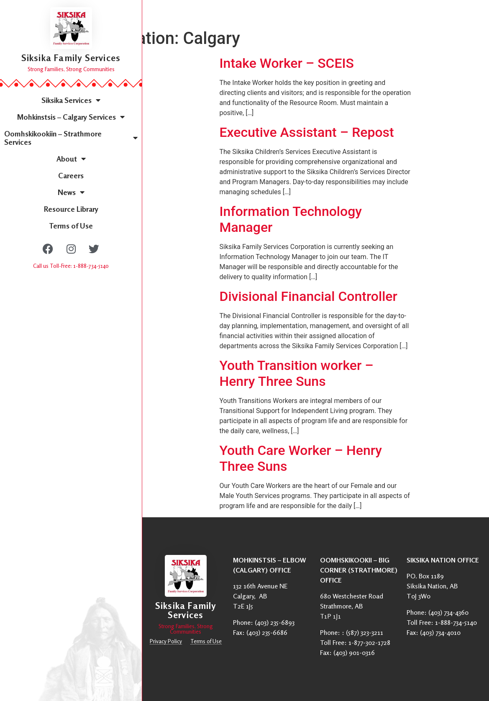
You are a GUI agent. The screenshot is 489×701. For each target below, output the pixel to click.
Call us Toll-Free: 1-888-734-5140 (71, 265)
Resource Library (71, 208)
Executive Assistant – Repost (307, 132)
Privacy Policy (166, 641)
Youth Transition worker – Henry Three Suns (297, 373)
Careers (71, 175)
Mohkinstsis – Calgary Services (71, 117)
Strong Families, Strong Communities (71, 69)
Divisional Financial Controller (308, 296)
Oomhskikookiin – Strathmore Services (71, 137)
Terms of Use (71, 225)
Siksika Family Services (71, 57)
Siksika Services (70, 100)
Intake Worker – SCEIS (287, 63)
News (71, 192)
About (71, 159)
